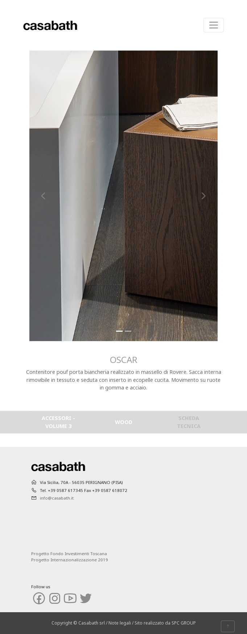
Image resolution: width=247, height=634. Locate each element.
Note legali (119, 623)
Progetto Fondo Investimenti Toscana (69, 553)
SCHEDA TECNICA (189, 422)
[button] (43, 196)
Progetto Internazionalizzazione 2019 (69, 559)
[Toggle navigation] (213, 25)
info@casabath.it (57, 498)
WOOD (123, 422)
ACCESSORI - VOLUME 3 (58, 422)
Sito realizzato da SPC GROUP (165, 623)
